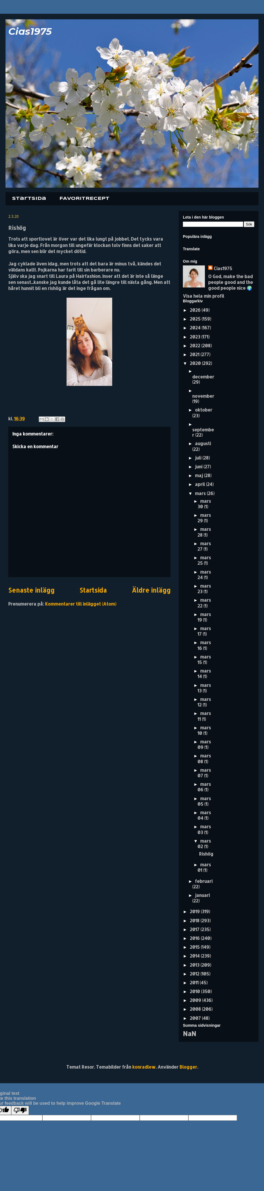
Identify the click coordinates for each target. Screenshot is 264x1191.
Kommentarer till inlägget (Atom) (80, 604)
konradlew (144, 1067)
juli (198, 458)
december (203, 377)
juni (199, 466)
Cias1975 (30, 31)
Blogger (188, 1067)
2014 (195, 956)
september (203, 432)
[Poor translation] (20, 1110)
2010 (195, 991)
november (203, 396)
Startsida (29, 199)
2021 (195, 354)
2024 (196, 327)
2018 (195, 920)
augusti (203, 443)
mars (201, 493)
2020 (196, 363)
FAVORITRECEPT (84, 199)
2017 (195, 929)
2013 (195, 965)
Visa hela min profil (203, 296)
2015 (195, 947)
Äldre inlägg (151, 590)
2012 (195, 974)
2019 (195, 911)
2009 (196, 1000)
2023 (195, 337)
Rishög (206, 854)
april (200, 484)
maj (199, 475)
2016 (195, 938)
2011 (195, 982)
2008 (196, 1009)
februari (204, 881)
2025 (196, 319)
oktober (203, 410)
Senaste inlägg (31, 590)
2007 (196, 1018)
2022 (195, 345)
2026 (196, 310)
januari (202, 895)
